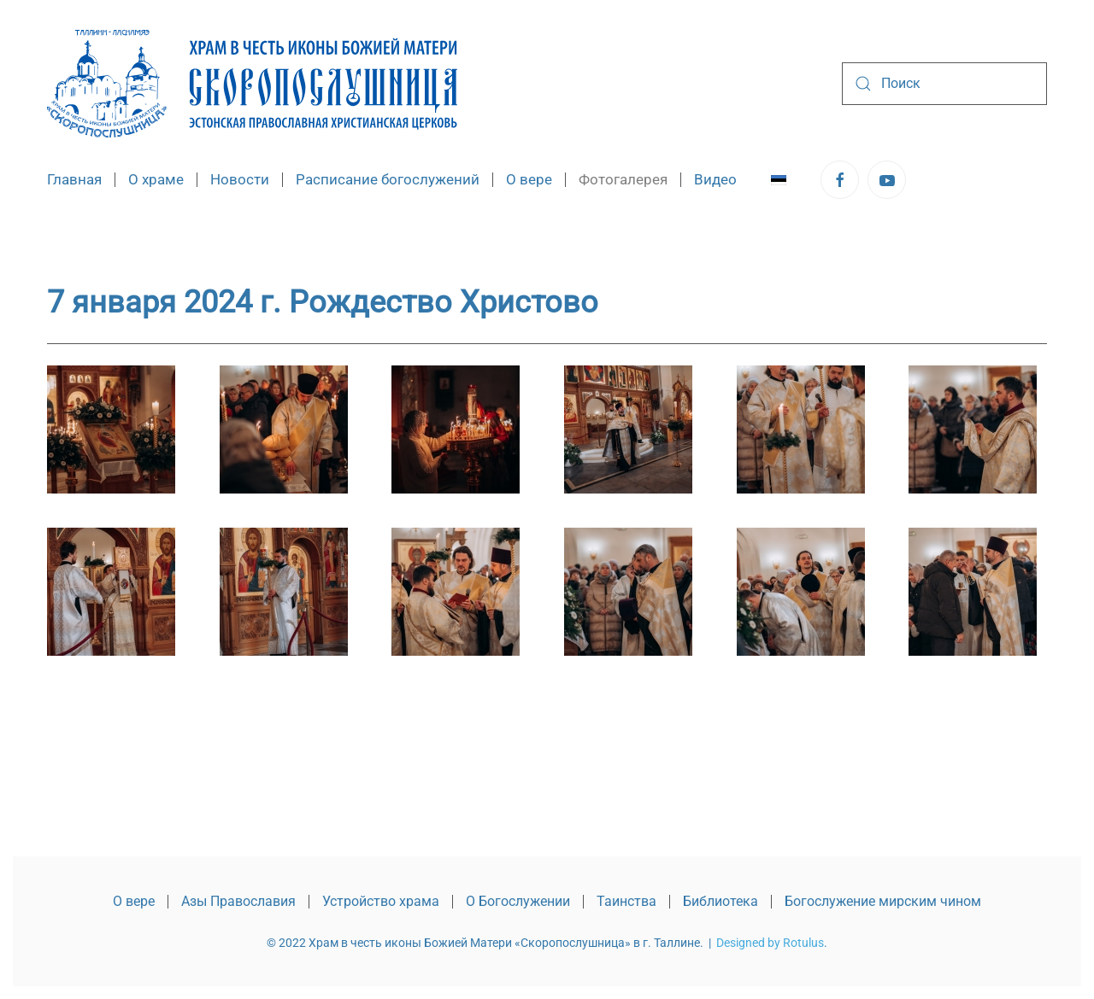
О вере (134, 901)
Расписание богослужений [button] (387, 179)
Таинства (626, 901)
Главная (74, 179)
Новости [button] (239, 179)
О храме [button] (156, 179)
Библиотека (720, 901)
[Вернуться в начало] (252, 83)
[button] (111, 429)
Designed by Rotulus (770, 942)
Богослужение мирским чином (883, 901)
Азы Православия (238, 901)
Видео (715, 179)
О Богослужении (518, 901)
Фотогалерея (623, 179)
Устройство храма (380, 901)
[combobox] (944, 83)
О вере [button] (529, 179)
